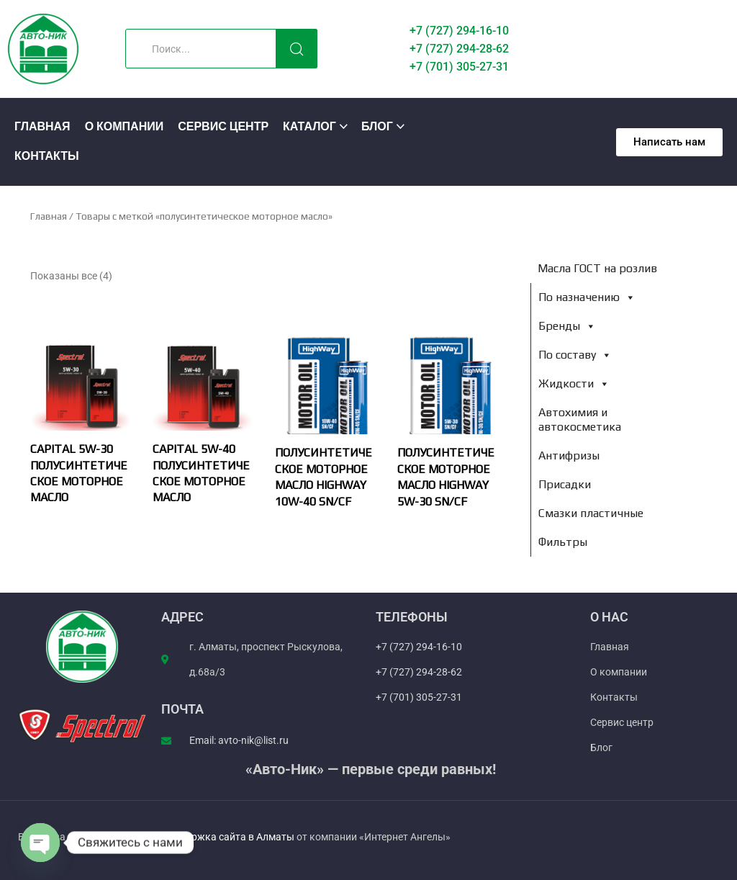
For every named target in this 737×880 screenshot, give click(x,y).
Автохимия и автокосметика (579, 419)
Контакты (46, 156)
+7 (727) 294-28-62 (459, 48)
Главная (42, 127)
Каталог (309, 127)
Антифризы (569, 455)
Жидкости (574, 383)
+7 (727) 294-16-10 (459, 30)
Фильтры (562, 542)
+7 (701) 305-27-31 (459, 66)
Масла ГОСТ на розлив (597, 268)
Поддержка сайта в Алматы (229, 837)
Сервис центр (223, 127)
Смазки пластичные (590, 513)
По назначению (587, 297)
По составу (575, 355)
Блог (377, 127)
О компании (124, 127)
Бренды (567, 326)
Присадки (564, 484)
